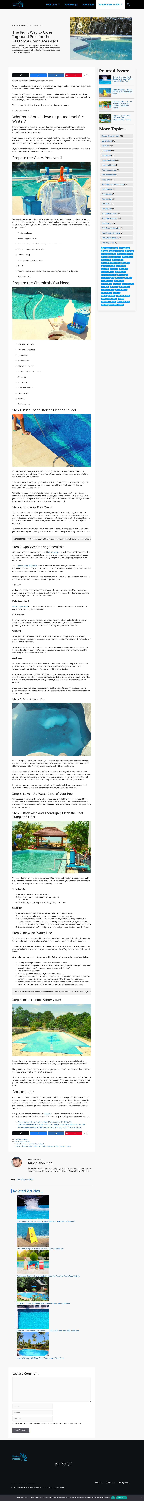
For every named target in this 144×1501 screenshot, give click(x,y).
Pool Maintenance (112, 4)
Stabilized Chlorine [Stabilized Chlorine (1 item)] (123, 296)
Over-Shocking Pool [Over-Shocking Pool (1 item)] (107, 278)
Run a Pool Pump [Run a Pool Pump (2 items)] (121, 290)
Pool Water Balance (110, 238)
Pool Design (71, 4)
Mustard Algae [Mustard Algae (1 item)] (122, 275)
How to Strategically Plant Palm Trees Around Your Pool (40, 1358)
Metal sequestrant (20, 606)
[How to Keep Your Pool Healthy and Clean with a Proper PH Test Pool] (33, 1218)
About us (99, 1482)
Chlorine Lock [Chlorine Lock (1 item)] (105, 260)
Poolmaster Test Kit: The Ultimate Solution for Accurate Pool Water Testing (48, 1276)
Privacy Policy (124, 1482)
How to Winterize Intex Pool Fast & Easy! (29, 1144)
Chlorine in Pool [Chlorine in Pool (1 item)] (127, 257)
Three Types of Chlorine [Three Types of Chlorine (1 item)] (108, 299)
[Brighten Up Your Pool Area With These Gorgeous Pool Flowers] (33, 1300)
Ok (113, 1497)
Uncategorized (108, 242)
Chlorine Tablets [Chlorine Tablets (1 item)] (117, 260)
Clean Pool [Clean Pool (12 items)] (125, 263)
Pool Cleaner (107, 189)
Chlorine (105, 145)
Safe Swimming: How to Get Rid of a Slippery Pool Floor (40, 1248)
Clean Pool (106, 150)
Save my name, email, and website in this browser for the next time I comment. (48, 1423)
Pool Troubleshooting (111, 228)
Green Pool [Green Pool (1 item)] (114, 269)
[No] (141, 1498)
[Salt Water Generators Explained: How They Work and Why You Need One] (33, 1328)
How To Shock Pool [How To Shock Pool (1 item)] (107, 272)
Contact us (110, 1482)
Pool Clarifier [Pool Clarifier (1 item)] (119, 281)
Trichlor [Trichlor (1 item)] (121, 299)
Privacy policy (121, 1497)
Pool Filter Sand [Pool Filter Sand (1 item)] (106, 284)
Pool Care (54, 4)
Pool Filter (88, 4)
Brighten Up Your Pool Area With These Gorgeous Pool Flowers (43, 1303)
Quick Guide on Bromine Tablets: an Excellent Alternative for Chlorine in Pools (43, 1146)
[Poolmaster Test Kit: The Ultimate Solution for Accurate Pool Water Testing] (33, 1273)
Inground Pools (108, 160)
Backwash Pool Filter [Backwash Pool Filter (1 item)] (116, 251)
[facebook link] (70, 1464)
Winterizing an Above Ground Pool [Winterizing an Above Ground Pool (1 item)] (112, 305)
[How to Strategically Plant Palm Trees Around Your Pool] (33, 1355)
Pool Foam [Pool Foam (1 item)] (117, 284)
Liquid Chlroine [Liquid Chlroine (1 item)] (120, 272)
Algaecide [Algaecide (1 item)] (104, 251)
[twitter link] (63, 1464)
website (47, 1113)
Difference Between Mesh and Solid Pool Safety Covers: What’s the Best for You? (52, 1124)
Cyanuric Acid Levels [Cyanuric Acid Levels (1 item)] (107, 266)
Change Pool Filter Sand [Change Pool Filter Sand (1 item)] (124, 254)
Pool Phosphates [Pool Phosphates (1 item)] (128, 284)
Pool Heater (107, 208)
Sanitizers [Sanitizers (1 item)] (116, 293)
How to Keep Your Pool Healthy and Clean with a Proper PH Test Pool (46, 1221)
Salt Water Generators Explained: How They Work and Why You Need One (48, 1330)
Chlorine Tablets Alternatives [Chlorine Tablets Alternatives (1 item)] (110, 263)
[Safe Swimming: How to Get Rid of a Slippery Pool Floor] (33, 1246)
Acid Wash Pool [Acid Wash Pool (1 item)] (124, 248)
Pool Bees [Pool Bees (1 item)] (128, 278)
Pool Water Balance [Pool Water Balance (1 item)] (107, 290)
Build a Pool (107, 141)
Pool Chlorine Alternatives (113, 184)
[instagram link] (57, 1464)
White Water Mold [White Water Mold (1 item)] (123, 302)
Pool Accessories (109, 170)
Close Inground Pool (22, 1141)
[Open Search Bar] (128, 4)
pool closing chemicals (27, 565)
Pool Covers (107, 194)
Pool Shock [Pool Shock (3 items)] (114, 287)
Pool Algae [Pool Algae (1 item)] (119, 278)
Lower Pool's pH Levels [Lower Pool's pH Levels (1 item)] (108, 275)
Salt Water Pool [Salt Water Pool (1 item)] (106, 293)
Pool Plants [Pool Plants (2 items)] (104, 287)
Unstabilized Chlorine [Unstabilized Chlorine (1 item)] (108, 302)
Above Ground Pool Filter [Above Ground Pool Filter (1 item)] (109, 248)
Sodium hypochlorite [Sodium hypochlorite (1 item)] (108, 296)
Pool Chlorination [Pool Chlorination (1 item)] (106, 281)
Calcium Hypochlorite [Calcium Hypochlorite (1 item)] (108, 254)
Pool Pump (106, 223)
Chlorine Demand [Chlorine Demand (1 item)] (114, 257)
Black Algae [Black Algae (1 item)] (129, 251)
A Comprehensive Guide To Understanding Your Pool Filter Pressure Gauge (49, 1127)
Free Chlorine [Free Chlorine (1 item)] (121, 266)
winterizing (53, 552)
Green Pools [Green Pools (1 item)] (123, 269)
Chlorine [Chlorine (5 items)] (104, 257)
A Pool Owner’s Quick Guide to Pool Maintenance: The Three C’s (45, 1122)
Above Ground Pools (110, 136)
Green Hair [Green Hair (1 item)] (104, 269)
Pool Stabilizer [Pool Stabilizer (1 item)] (124, 287)
